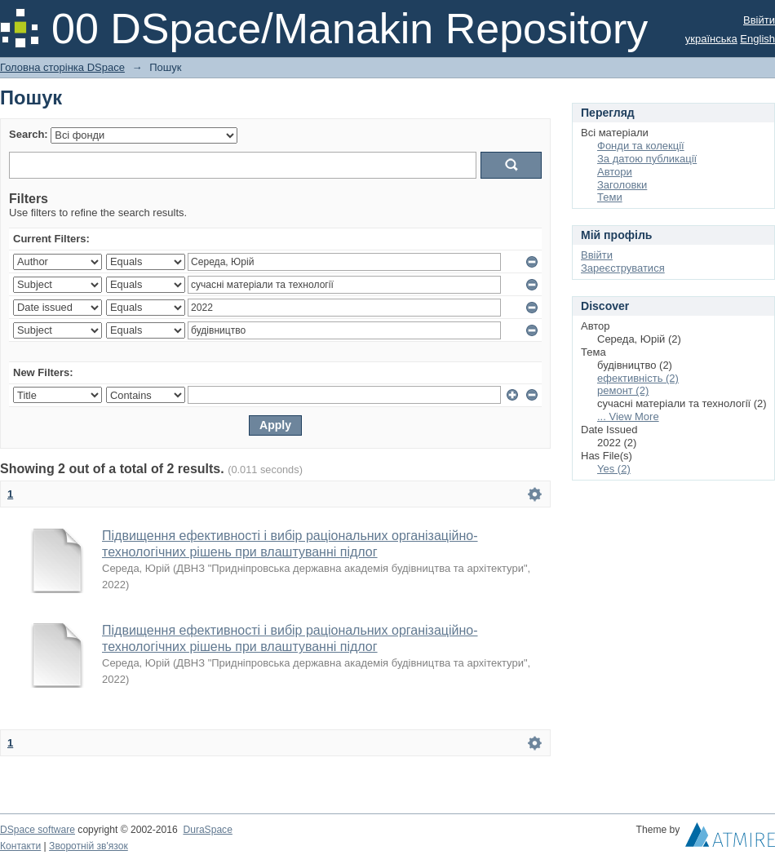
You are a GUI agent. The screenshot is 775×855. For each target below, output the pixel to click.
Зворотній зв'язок (88, 846)
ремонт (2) (623, 390)
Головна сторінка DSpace (62, 67)
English (757, 39)
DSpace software (37, 829)
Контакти (20, 846)
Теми (609, 197)
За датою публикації (647, 159)
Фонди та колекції (640, 146)
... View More (628, 416)
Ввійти (759, 20)
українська (711, 39)
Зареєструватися (623, 268)
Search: (28, 134)
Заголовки (622, 185)
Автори (614, 172)
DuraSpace (207, 829)
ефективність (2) (638, 378)
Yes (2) (614, 469)
